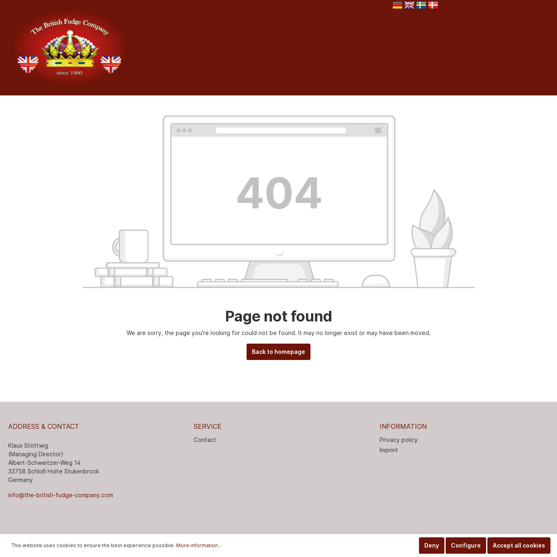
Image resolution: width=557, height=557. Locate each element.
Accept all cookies (519, 545)
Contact (205, 439)
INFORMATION (403, 426)
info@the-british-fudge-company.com (60, 494)
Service (208, 426)
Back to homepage (278, 351)
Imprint (389, 449)
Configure (466, 545)
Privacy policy (399, 439)
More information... (199, 545)
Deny (431, 545)
